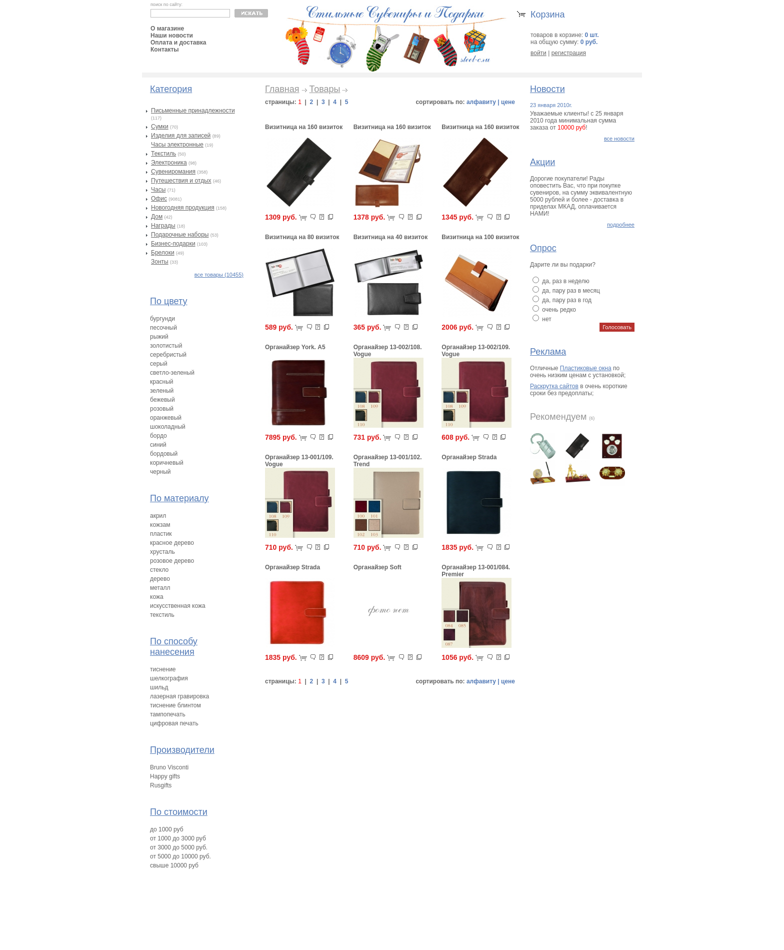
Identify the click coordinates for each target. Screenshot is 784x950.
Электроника (169, 162)
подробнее (620, 225)
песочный (163, 327)
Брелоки (162, 252)
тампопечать (168, 714)
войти (538, 53)
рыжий (159, 336)
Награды (163, 225)
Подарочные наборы (179, 234)
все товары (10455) (219, 275)
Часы (158, 189)
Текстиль (163, 153)
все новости (619, 139)
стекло (159, 569)
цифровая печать (174, 723)
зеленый (162, 390)
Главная (282, 89)
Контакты (164, 49)
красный (162, 381)
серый (159, 363)
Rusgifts (161, 785)
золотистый (166, 345)
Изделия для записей (180, 135)
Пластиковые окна (586, 368)
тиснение (163, 669)
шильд (159, 687)
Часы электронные (177, 144)
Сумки (159, 126)
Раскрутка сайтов (554, 386)
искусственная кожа (178, 605)
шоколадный (168, 426)
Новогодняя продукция (182, 207)
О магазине (167, 28)
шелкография (169, 678)
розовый (162, 408)
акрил (158, 515)
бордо (158, 435)
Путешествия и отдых (181, 180)
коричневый (167, 462)
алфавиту (481, 102)
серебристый (168, 354)
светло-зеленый (172, 372)
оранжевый (166, 417)
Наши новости (171, 35)
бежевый (162, 399)
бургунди (162, 318)
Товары (325, 89)
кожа (157, 596)
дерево (160, 578)
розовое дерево (172, 560)
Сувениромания (173, 171)
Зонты (159, 261)
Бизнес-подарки (173, 243)
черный (160, 471)
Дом (156, 216)
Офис (159, 198)
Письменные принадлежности (193, 110)
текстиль (162, 614)
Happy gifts (165, 776)
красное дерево (172, 542)
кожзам (160, 524)
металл (160, 587)
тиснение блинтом (175, 705)
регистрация (569, 53)
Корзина (547, 15)
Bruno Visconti (169, 767)
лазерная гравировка (179, 696)
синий (158, 444)
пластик (161, 533)
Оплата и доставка (178, 42)
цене (508, 102)
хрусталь (162, 551)
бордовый (164, 453)
